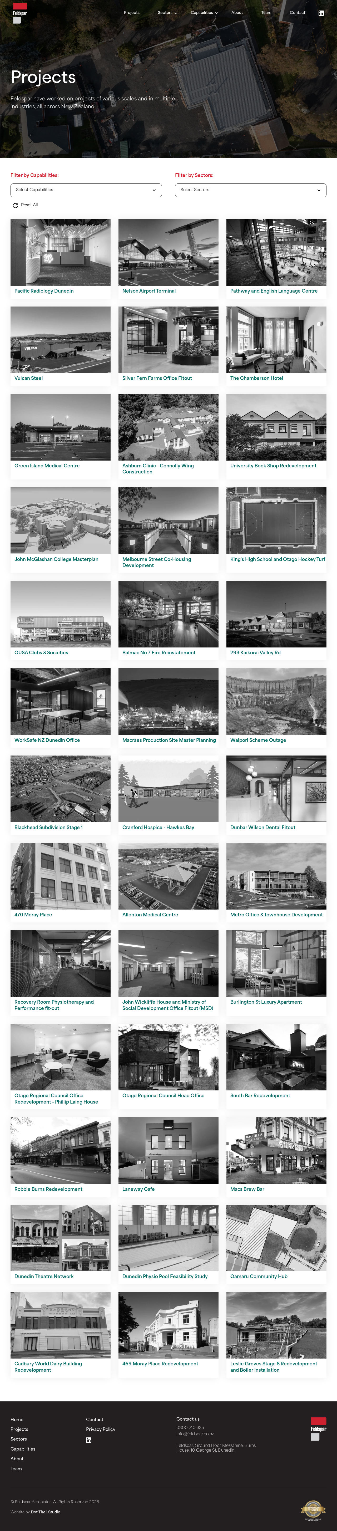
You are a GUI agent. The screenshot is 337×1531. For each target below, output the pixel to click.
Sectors (19, 1439)
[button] (168, 13)
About (237, 13)
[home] (20, 13)
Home (17, 1420)
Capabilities (23, 1449)
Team (266, 13)
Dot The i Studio (45, 1512)
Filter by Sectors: (194, 175)
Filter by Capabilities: (35, 175)
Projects (132, 13)
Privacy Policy (100, 1430)
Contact (297, 13)
